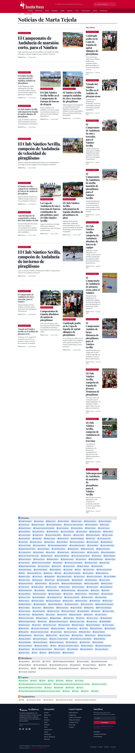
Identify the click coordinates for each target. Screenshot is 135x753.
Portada (30, 10)
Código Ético (72, 715)
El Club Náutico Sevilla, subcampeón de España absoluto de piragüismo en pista (73, 210)
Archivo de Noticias (49, 737)
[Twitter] (23, 729)
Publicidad (97, 731)
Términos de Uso (74, 722)
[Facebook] (20, 729)
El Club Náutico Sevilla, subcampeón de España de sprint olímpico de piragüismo (28, 113)
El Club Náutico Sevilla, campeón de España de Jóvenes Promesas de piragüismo (92, 384)
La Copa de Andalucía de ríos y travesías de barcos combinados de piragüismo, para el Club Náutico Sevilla (50, 211)
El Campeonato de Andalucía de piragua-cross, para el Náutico (93, 285)
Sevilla (47, 10)
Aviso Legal (72, 724)
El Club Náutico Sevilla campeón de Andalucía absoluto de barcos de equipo (92, 237)
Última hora (38, 10)
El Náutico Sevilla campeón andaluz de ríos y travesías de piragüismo (72, 97)
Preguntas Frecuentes (100, 734)
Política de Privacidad (75, 717)
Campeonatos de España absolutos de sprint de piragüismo (49, 316)
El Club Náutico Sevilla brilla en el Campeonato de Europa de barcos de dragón (49, 98)
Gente (62, 10)
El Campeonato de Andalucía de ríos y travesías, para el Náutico (26, 298)
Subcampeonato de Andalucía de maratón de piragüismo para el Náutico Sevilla (94, 484)
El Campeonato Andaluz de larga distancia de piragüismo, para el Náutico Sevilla (92, 335)
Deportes (69, 10)
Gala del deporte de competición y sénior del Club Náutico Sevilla (28, 218)
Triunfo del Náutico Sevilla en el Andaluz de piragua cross (28, 331)
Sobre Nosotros (73, 712)
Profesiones (103, 10)
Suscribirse (104, 722)
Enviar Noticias (98, 736)
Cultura (95, 10)
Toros (77, 10)
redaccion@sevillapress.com (38, 748)
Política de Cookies (74, 720)
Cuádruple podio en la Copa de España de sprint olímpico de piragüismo (72, 328)
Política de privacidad (105, 728)
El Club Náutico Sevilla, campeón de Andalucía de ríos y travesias (93, 431)
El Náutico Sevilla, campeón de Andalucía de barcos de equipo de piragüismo (28, 190)
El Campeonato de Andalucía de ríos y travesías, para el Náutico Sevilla (93, 135)
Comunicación (85, 10)
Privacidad (93, 747)
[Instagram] (26, 729)
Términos (106, 747)
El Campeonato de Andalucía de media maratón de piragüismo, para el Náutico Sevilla (93, 186)
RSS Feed (47, 739)
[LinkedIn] (29, 729)
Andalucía (55, 10)
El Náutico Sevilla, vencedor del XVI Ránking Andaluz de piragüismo (26, 79)
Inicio (19, 14)
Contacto (71, 727)
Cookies (100, 747)
